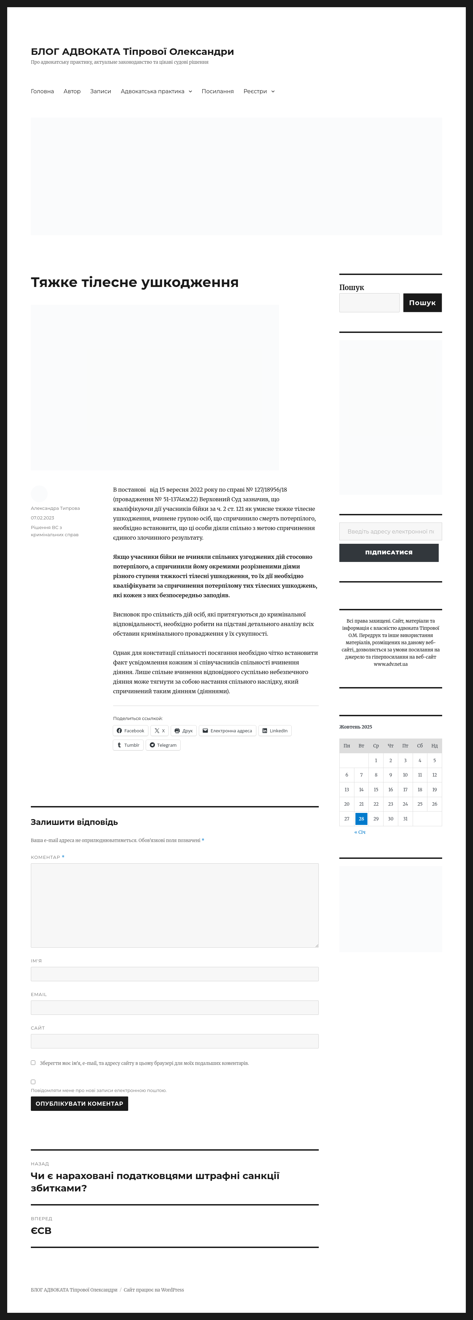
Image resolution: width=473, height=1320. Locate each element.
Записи (100, 91)
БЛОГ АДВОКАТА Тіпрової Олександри (132, 51)
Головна (42, 91)
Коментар (48, 857)
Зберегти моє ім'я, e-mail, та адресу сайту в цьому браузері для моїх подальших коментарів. (144, 1063)
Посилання (218, 91)
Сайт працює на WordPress (154, 1290)
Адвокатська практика (153, 91)
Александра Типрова (55, 508)
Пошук (351, 287)
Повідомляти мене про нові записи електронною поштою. (99, 1090)
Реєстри (255, 91)
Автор (72, 91)
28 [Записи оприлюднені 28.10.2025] (361, 819)
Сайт (38, 1028)
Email (39, 994)
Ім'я (36, 960)
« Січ (359, 832)
